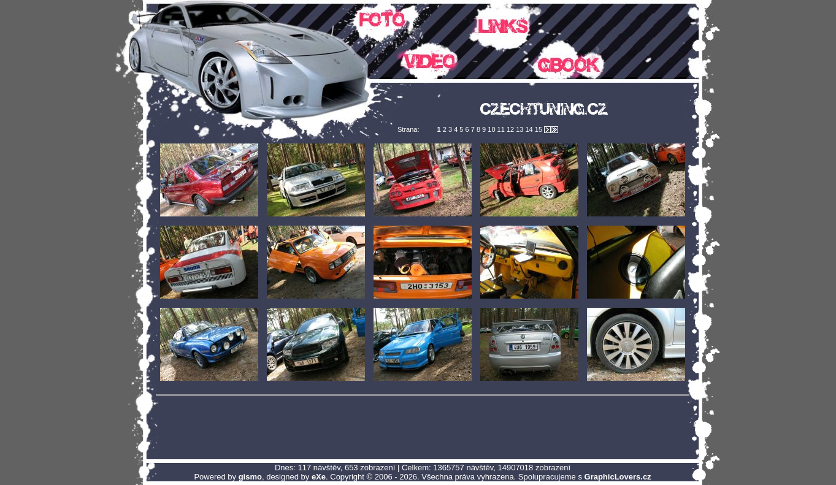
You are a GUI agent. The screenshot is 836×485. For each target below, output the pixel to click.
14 (529, 129)
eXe (319, 476)
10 (492, 129)
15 (539, 129)
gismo (250, 476)
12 (511, 129)
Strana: (409, 129)
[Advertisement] (422, 426)
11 (502, 129)
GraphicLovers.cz (618, 476)
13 (520, 129)
